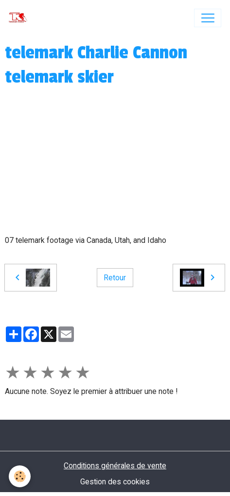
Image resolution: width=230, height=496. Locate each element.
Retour (115, 277)
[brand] (20, 18)
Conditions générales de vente (115, 465)
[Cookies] (20, 476)
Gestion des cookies (115, 481)
